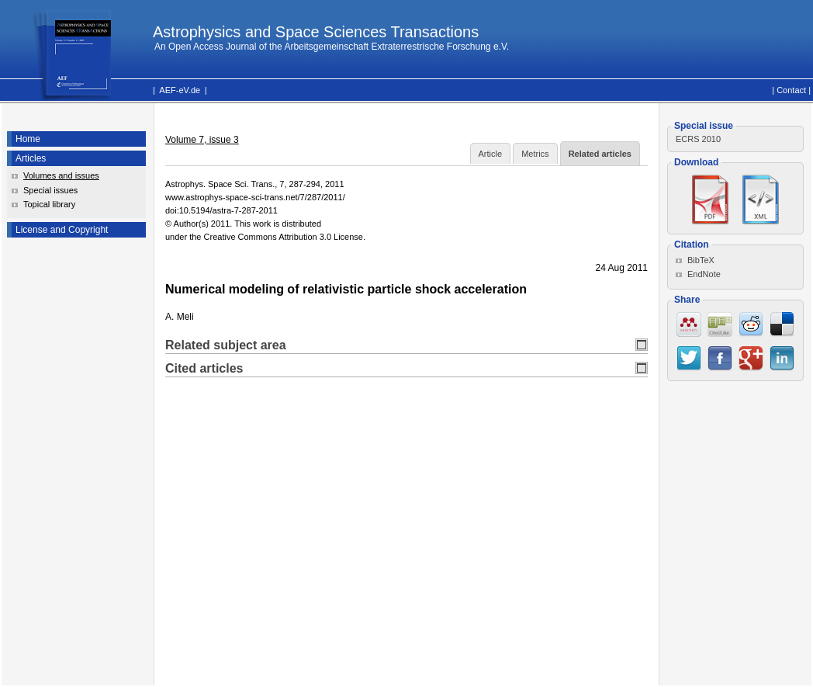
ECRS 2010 (698, 139)
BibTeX (700, 260)
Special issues (50, 190)
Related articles (600, 153)
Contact (791, 90)
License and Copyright (62, 229)
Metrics (534, 153)
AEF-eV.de (179, 90)
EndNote (704, 274)
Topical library (49, 204)
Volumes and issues (61, 175)
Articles (31, 158)
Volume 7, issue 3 (202, 139)
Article (491, 153)
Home (28, 139)
